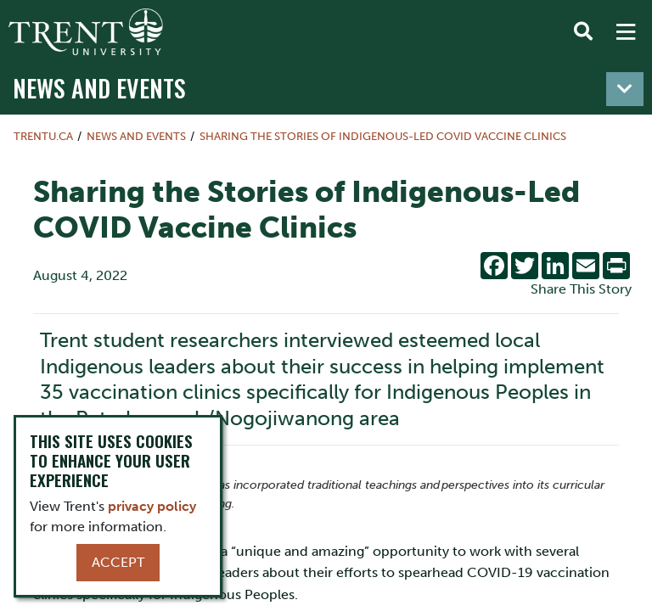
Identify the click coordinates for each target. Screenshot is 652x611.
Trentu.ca (43, 136)
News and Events (99, 87)
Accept (118, 562)
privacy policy (152, 506)
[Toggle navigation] (625, 89)
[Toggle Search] (583, 32)
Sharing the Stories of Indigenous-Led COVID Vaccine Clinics (383, 136)
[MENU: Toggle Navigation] (626, 32)
